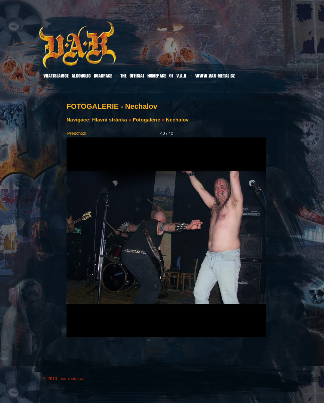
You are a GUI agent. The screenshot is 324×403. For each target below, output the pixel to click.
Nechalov (177, 119)
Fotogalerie (146, 119)
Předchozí (76, 133)
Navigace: (79, 119)
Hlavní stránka (109, 119)
